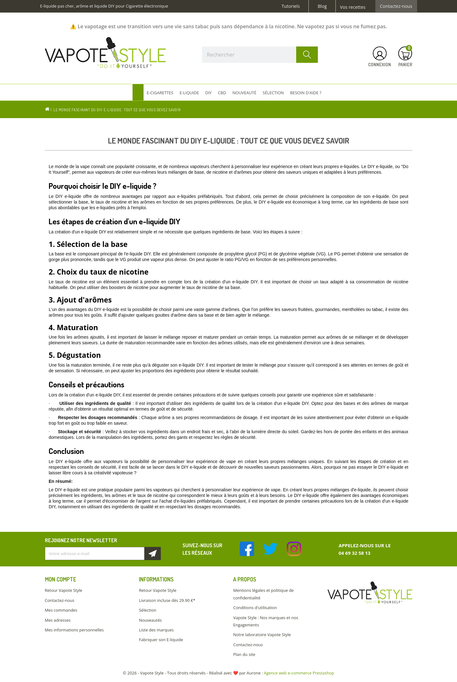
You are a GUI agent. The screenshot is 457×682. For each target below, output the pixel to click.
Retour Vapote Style (63, 590)
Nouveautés (150, 620)
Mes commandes (61, 610)
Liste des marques (156, 630)
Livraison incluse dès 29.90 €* (167, 600)
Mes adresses (58, 620)
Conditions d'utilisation (255, 607)
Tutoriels (291, 6)
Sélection (147, 610)
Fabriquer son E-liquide (161, 639)
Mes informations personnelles (74, 630)
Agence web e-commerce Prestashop (299, 673)
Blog (322, 6)
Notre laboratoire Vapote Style (262, 634)
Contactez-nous (396, 6)
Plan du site (244, 654)
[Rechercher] (260, 54)
